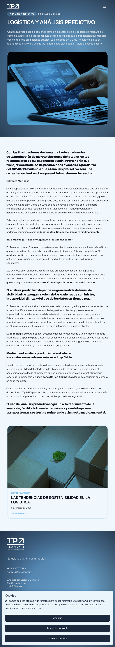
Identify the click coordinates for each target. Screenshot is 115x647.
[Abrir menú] (105, 7)
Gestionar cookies (57, 638)
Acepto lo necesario (57, 628)
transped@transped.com (19, 572)
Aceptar (57, 618)
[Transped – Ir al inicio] (13, 6)
